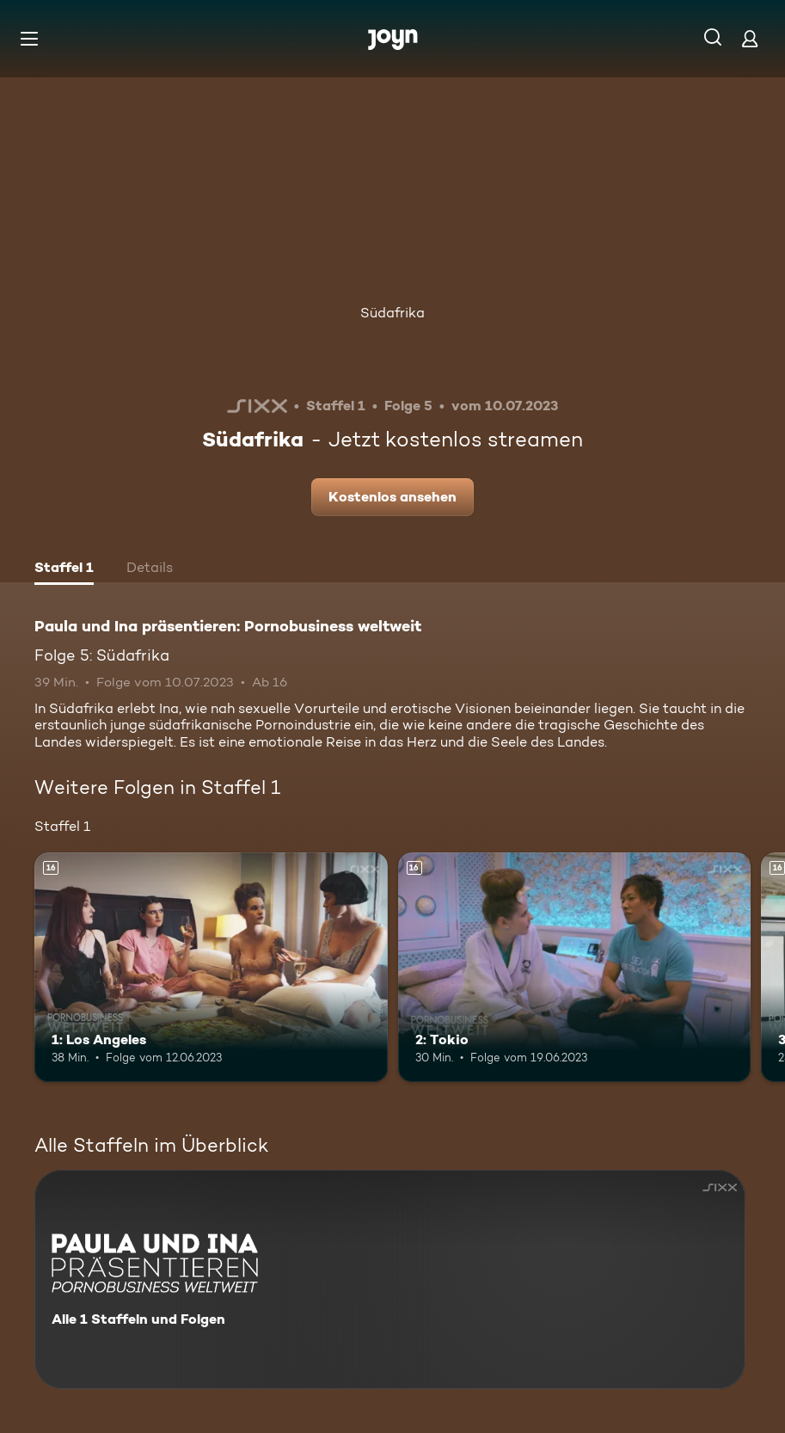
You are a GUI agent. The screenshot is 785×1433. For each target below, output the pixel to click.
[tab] (64, 569)
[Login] (750, 38)
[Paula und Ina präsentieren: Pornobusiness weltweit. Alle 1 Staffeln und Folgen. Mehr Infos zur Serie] (389, 1279)
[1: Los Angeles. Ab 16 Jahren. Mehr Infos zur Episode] (211, 967)
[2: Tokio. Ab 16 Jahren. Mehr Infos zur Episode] (574, 967)
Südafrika (392, 312)
